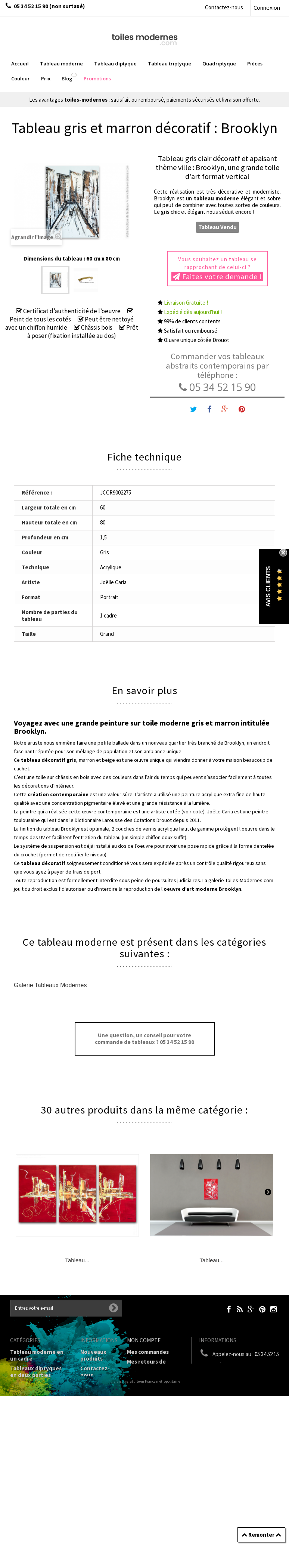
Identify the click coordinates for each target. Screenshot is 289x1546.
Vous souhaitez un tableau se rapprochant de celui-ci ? (217, 268)
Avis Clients (268, 586)
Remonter (261, 1534)
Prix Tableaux (27, 1434)
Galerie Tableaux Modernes (50, 985)
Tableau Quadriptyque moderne (39, 1404)
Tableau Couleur (31, 1443)
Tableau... (77, 1260)
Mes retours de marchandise (146, 1365)
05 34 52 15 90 (217, 387)
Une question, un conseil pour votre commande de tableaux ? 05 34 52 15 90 (144, 1038)
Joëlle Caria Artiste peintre (95, 1494)
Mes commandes (148, 1351)
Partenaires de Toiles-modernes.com (99, 1470)
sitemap (90, 1526)
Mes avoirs (140, 1378)
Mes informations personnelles (149, 1401)
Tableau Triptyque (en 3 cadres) (39, 1388)
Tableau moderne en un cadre (36, 1355)
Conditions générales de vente (97, 1431)
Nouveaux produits (93, 1355)
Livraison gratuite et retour (94, 1391)
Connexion (267, 7)
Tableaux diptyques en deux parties (36, 1372)
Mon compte (144, 1340)
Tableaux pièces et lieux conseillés (34, 1473)
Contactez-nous (224, 7)
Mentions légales (92, 1411)
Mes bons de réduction (156, 1413)
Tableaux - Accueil (33, 1486)
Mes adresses (144, 1387)
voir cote (193, 811)
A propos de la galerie (95, 1451)
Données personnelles (97, 1514)
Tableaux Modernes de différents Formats (39, 1421)
